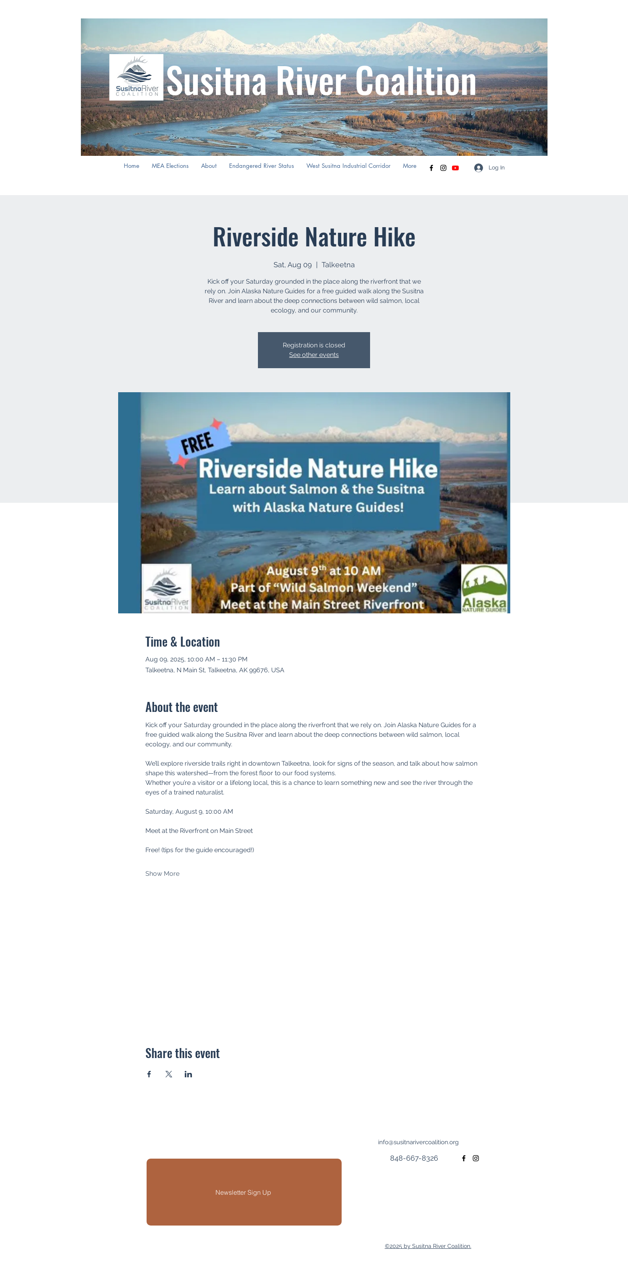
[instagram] (443, 168)
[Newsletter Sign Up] (244, 1192)
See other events (314, 355)
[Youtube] (455, 168)
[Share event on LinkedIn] (188, 1074)
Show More (162, 873)
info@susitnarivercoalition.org (418, 1142)
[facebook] (431, 168)
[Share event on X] (169, 1074)
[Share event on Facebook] (149, 1074)
